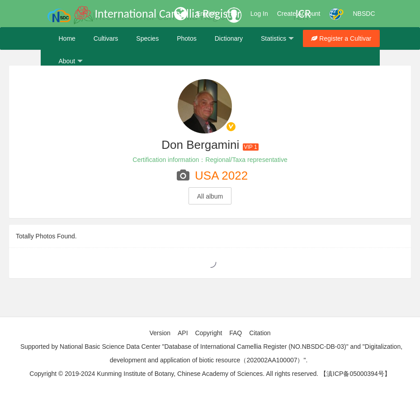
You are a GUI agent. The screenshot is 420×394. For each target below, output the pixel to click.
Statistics (277, 39)
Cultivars (106, 38)
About (71, 61)
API (183, 333)
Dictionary (229, 38)
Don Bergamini (200, 145)
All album (210, 196)
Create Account (299, 13)
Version (159, 333)
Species (147, 38)
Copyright (208, 333)
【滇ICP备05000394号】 (355, 373)
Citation (259, 333)
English (206, 13)
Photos (187, 38)
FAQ (235, 333)
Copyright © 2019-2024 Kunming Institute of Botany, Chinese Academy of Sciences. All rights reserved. (173, 373)
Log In (259, 13)
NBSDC (364, 13)
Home (67, 38)
